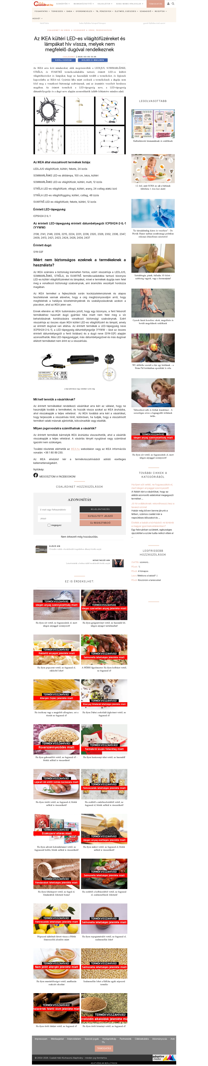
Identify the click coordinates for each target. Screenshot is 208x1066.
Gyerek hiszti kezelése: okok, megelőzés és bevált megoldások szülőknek (153, 321)
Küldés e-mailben (93, 60)
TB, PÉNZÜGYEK (103, 11)
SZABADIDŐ (145, 11)
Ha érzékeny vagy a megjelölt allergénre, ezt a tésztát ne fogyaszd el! (56, 714)
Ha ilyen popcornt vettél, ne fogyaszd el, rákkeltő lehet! (56, 669)
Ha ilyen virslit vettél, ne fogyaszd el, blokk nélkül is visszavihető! (56, 803)
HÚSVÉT (36, 18)
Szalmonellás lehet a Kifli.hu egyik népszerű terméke (104, 983)
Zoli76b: (140, 562)
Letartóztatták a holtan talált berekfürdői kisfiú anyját (88, 563)
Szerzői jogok (92, 1039)
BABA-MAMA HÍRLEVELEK (128, 4)
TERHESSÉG (57, 11)
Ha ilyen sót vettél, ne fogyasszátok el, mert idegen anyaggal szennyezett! (56, 624)
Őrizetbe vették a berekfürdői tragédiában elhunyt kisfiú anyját (75, 549)
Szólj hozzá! (63, 60)
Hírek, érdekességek (100, 30)
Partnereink (125, 1039)
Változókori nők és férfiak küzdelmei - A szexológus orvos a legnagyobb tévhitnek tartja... (153, 413)
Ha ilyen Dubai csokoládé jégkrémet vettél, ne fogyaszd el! (104, 714)
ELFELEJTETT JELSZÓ (100, 516)
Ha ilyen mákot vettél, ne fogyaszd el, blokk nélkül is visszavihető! (104, 848)
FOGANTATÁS (41, 11)
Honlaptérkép (109, 1039)
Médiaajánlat (57, 1039)
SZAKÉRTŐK (62, 4)
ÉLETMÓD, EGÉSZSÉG (125, 11)
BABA (69, 11)
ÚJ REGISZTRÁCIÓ (100, 523)
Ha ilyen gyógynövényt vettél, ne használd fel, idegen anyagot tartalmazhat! (104, 624)
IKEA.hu (75, 448)
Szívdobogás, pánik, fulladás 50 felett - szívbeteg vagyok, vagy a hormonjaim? (153, 277)
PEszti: (135, 566)
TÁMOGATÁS (155, 4)
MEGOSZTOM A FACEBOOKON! (54, 475)
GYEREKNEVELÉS (84, 11)
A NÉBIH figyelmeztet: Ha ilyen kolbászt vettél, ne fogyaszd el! (104, 669)
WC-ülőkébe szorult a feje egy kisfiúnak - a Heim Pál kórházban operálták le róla (153, 366)
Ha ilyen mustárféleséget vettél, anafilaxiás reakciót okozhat (56, 983)
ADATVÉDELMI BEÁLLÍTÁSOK (104, 1063)
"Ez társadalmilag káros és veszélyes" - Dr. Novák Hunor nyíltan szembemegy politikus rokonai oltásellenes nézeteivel (153, 234)
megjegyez (56, 525)
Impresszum (41, 1039)
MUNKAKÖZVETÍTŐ (83, 4)
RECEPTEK (160, 11)
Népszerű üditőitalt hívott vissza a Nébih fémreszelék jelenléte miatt (56, 938)
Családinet (69, 57)
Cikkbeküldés (142, 1039)
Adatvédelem (74, 1039)
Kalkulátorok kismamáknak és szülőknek (153, 141)
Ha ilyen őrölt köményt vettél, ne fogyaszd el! (104, 1026)
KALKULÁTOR (104, 4)
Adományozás (159, 1039)
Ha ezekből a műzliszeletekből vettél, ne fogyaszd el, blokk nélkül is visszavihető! (104, 803)
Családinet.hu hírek (58, 30)
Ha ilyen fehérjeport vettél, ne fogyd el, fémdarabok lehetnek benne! (56, 893)
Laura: (144, 575)
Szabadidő (79, 30)
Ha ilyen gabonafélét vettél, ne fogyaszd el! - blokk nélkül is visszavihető (56, 758)
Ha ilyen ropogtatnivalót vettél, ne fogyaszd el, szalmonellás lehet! (104, 938)
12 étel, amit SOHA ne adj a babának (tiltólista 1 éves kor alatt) (153, 187)
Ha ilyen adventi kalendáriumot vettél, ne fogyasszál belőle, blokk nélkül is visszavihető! (56, 848)
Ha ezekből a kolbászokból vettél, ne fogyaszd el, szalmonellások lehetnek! (104, 893)
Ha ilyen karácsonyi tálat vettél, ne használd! (104, 757)
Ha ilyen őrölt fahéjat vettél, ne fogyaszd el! (56, 1026)
